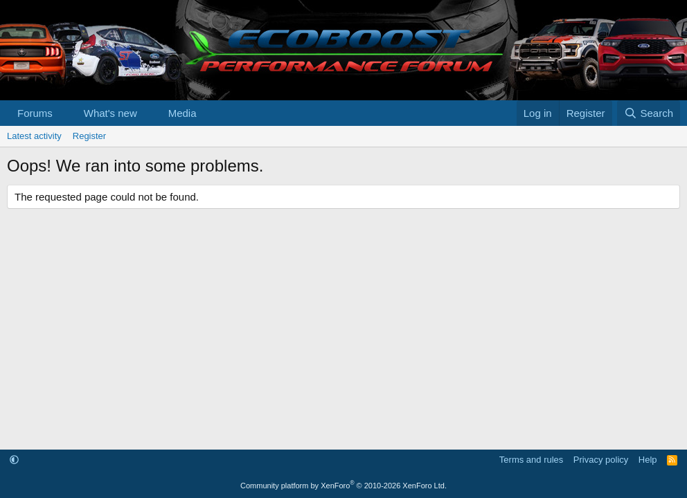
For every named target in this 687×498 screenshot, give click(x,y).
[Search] (648, 113)
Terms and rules (531, 459)
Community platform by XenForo (343, 485)
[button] (63, 113)
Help (648, 459)
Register (89, 136)
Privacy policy (600, 459)
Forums (35, 113)
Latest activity (34, 136)
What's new (110, 113)
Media (182, 113)
